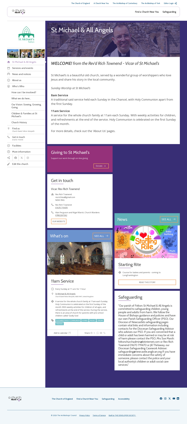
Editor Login (170, 3)
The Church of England (80, 3)
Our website (58, 221)
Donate (101, 166)
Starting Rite (129, 264)
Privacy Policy (84, 415)
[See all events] (102, 236)
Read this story (147, 282)
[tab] (62, 333)
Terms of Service (99, 415)
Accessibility (124, 399)
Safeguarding (169, 11)
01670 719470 (61, 207)
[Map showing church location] (147, 178)
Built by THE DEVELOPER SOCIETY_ (122, 415)
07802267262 (61, 215)
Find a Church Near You (147, 11)
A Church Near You (101, 3)
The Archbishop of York (150, 3)
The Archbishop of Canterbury (125, 3)
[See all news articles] (169, 219)
